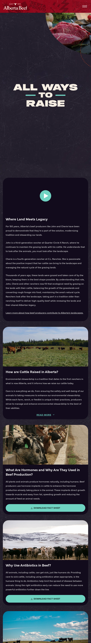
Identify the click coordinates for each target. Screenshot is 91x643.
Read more (44, 415)
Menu (84, 6)
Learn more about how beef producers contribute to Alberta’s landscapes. (44, 312)
